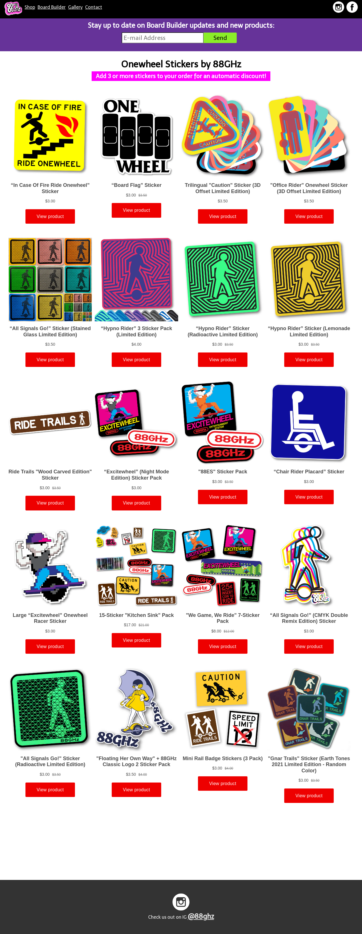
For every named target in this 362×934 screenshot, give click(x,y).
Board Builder (52, 7)
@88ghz (201, 916)
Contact (93, 7)
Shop (30, 7)
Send (220, 37)
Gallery (75, 7)
